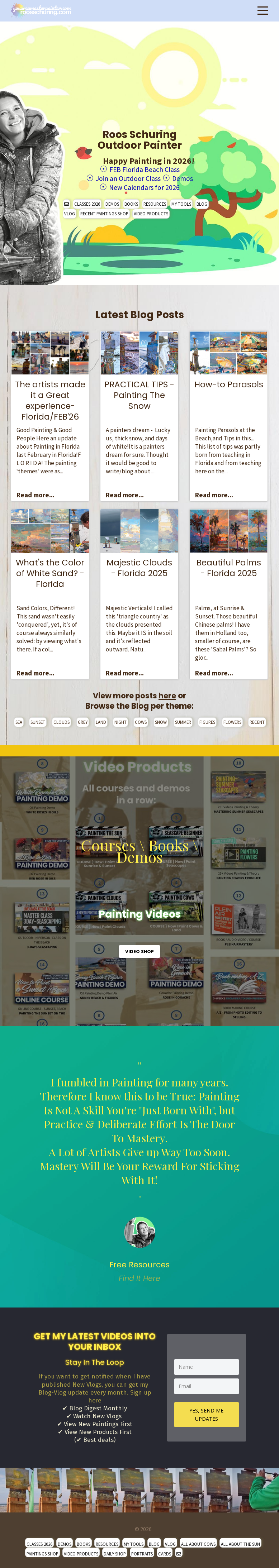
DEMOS (112, 202)
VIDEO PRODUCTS (151, 211)
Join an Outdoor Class (126, 177)
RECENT (257, 720)
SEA (18, 720)
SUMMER (183, 720)
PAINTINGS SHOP (42, 1551)
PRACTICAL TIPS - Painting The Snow (139, 393)
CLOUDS (61, 720)
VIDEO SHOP (139, 949)
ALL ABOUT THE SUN (240, 1542)
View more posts (135, 693)
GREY (83, 720)
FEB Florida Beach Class (144, 169)
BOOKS (131, 202)
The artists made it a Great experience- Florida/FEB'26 (50, 398)
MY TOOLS (181, 202)
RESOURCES (154, 202)
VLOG (69, 211)
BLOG (202, 202)
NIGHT (120, 720)
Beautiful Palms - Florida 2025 (229, 566)
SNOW (161, 720)
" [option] (139, 1170)
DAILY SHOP (115, 1551)
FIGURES (207, 720)
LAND (101, 720)
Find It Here (140, 1276)
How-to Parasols (228, 382)
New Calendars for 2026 (144, 185)
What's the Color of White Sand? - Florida (50, 571)
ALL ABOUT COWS (198, 1542)
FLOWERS (232, 720)
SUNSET (37, 720)
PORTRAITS (142, 1551)
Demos (189, 177)
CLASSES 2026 (87, 202)
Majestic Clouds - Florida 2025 (139, 566)
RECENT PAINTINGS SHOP (104, 211)
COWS (141, 720)
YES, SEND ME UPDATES (206, 1412)
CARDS (164, 1551)
